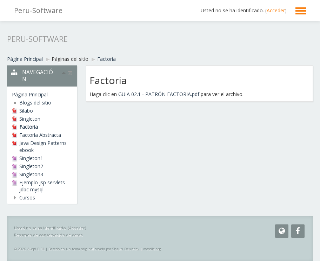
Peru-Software (38, 10)
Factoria (106, 59)
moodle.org (152, 249)
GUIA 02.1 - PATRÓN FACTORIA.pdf (158, 94)
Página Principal (30, 94)
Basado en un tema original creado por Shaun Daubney (93, 249)
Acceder (276, 10)
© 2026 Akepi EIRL (29, 249)
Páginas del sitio (70, 59)
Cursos (27, 197)
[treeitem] (42, 94)
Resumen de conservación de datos (48, 234)
